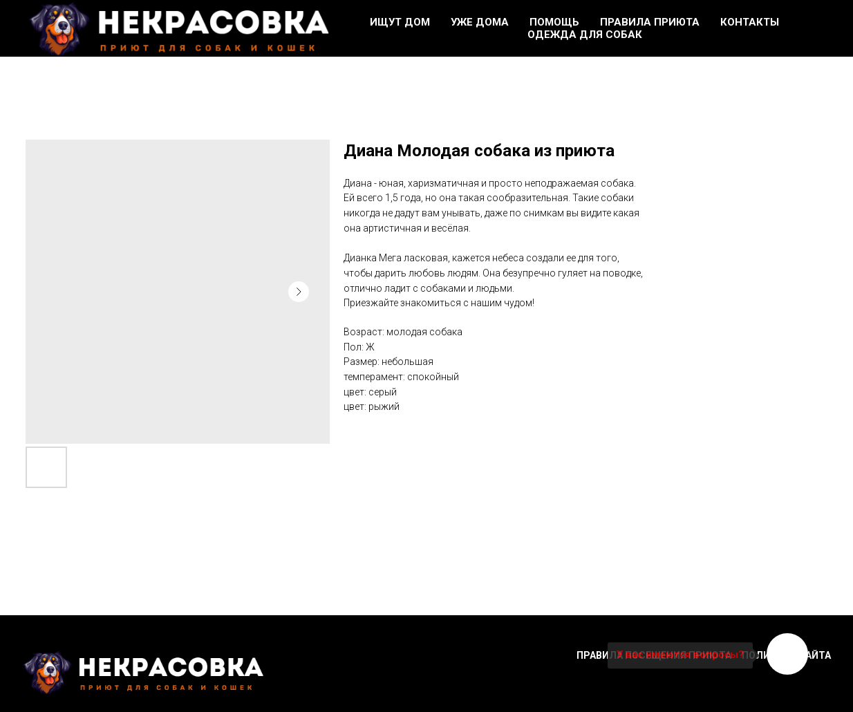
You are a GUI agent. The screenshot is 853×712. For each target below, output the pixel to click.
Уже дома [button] (480, 22)
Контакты (749, 22)
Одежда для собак (584, 34)
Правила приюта (650, 22)
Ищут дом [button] (400, 22)
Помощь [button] (554, 22)
